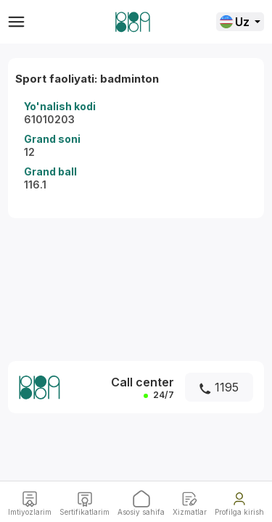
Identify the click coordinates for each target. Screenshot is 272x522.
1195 (219, 387)
